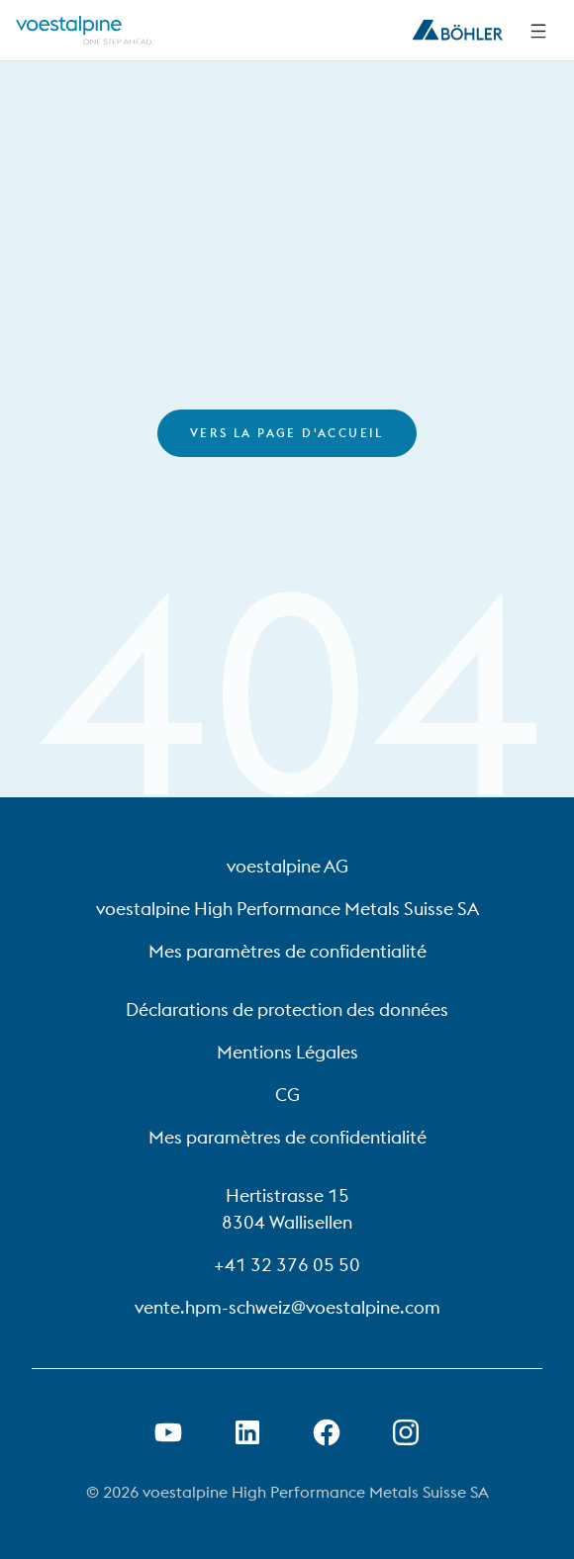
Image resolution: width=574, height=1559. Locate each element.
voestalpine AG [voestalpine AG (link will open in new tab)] (287, 866)
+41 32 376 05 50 (287, 1264)
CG (287, 1094)
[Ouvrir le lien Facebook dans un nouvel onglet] (326, 1432)
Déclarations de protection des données (287, 1009)
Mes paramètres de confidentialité (287, 951)
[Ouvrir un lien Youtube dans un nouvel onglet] (168, 1432)
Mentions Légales (287, 1052)
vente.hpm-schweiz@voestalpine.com (287, 1307)
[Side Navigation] (538, 30)
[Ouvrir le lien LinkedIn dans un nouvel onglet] (247, 1432)
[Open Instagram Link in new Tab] (406, 1432)
